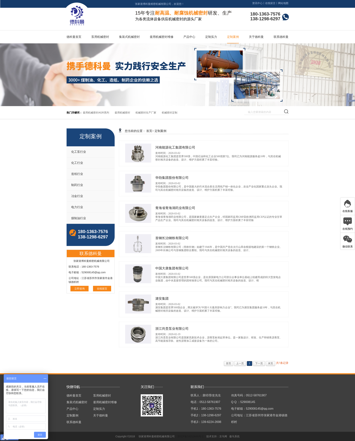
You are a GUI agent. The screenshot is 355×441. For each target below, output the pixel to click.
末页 (270, 363)
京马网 (223, 436)
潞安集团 (162, 298)
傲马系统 (234, 436)
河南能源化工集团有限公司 (175, 147)
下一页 (259, 363)
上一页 (240, 363)
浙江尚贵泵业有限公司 (172, 328)
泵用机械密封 (100, 36)
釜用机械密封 (122, 112)
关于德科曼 (256, 36)
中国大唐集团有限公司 (172, 268)
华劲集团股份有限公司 (172, 178)
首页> (150, 130)
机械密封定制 (169, 112)
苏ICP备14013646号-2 (190, 436)
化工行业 (77, 162)
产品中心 (189, 36)
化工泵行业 (78, 151)
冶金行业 (77, 196)
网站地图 (283, 3)
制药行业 (77, 185)
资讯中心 (257, 3)
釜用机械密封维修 (161, 36)
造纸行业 (77, 173)
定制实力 (211, 36)
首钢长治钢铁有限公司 (172, 238)
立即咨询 (79, 288)
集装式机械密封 (129, 36)
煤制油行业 (78, 218)
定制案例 (233, 36)
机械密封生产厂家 (146, 112)
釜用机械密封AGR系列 (96, 112)
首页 (228, 363)
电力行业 (77, 207)
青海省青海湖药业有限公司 (175, 208)
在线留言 (270, 3)
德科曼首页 (74, 36)
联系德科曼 (281, 36)
